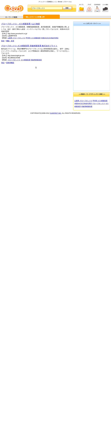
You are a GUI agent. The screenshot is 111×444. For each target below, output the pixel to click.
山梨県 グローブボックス (16, 38)
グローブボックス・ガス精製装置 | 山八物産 (20, 24)
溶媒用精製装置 (36, 60)
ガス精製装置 (25, 60)
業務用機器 (10, 63)
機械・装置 (10, 41)
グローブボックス (14, 60)
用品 (2, 63)
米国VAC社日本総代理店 (50, 38)
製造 (2, 41)
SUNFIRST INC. (55, 113)
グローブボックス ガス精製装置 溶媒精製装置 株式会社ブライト (29, 46)
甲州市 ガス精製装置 (33, 38)
